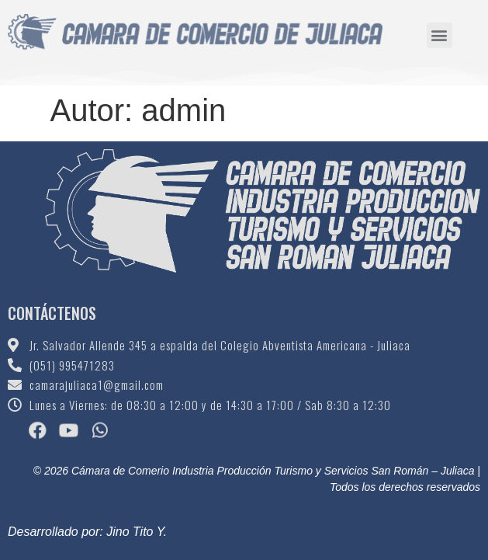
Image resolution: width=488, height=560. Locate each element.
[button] (439, 32)
